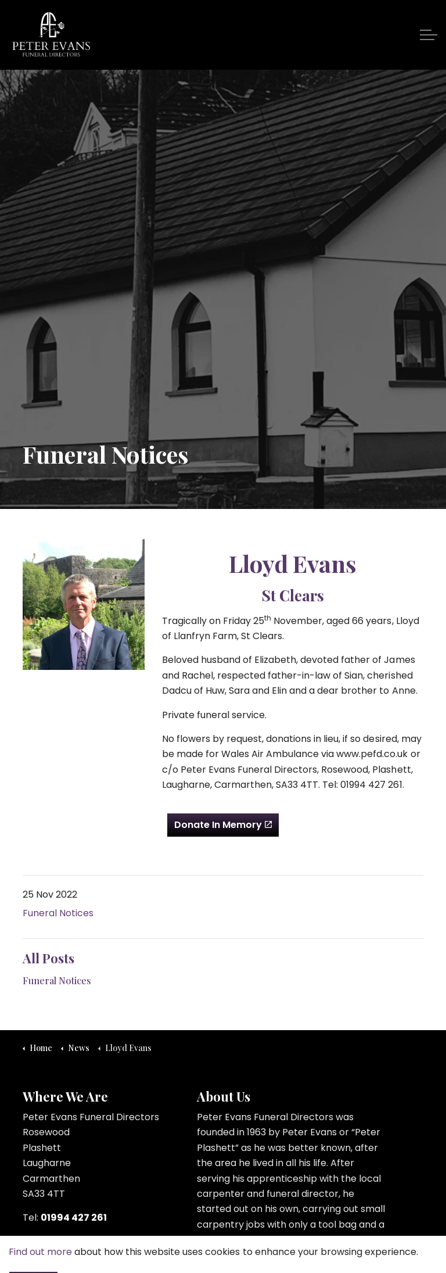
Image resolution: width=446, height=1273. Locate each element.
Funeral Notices (58, 913)
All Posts (48, 958)
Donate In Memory (223, 825)
